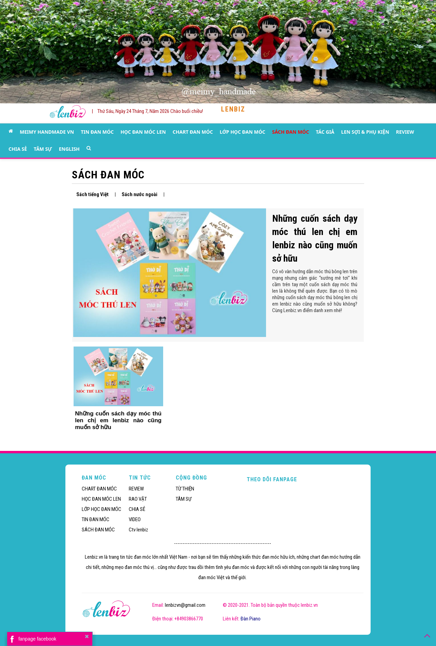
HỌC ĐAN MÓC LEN (143, 132)
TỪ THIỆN (185, 489)
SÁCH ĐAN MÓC (290, 132)
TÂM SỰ (43, 149)
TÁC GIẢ (325, 132)
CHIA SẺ (18, 149)
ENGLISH (69, 149)
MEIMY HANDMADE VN (47, 132)
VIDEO (135, 519)
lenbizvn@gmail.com (185, 605)
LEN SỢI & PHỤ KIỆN (365, 132)
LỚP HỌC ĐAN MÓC (242, 132)
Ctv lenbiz (138, 530)
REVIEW (405, 132)
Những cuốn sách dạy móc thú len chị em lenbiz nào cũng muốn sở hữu (118, 420)
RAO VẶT (138, 499)
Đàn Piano (250, 619)
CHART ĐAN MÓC (193, 132)
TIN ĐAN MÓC (97, 132)
